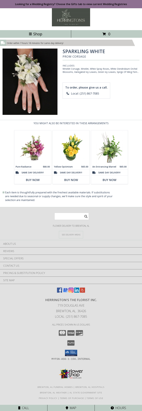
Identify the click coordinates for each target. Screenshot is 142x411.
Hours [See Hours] (118, 408)
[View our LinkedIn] (76, 291)
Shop (35, 33)
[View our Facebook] (59, 291)
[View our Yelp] (82, 291)
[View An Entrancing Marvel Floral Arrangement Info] (109, 147)
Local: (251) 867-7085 (71, 316)
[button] (71, 353)
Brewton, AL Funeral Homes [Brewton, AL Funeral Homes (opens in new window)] (55, 387)
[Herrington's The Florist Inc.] (71, 25)
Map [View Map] (71, 408)
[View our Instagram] (71, 291)
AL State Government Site (86, 392)
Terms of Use (95, 398)
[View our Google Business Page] (65, 291)
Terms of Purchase (72, 398)
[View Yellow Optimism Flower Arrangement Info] (71, 147)
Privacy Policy (48, 398)
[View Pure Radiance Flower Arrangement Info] (32, 147)
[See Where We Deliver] (71, 234)
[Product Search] (71, 216)
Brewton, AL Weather (53, 392)
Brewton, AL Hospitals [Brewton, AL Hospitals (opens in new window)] (89, 387)
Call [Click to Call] (23, 408)
